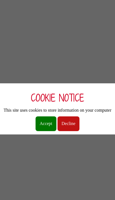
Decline (69, 123)
